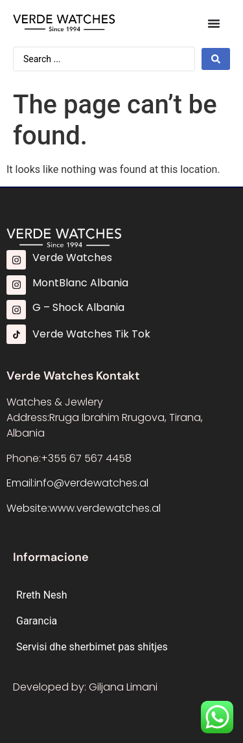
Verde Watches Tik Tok (91, 333)
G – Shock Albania (78, 307)
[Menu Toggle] (213, 23)
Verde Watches (72, 257)
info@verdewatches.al (91, 482)
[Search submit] (216, 59)
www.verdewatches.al (105, 508)
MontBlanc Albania (80, 282)
